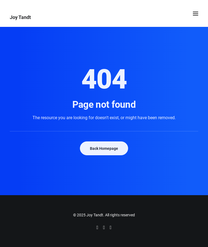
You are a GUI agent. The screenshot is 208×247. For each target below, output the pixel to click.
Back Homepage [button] (104, 148)
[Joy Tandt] (104, 17)
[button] (195, 13)
